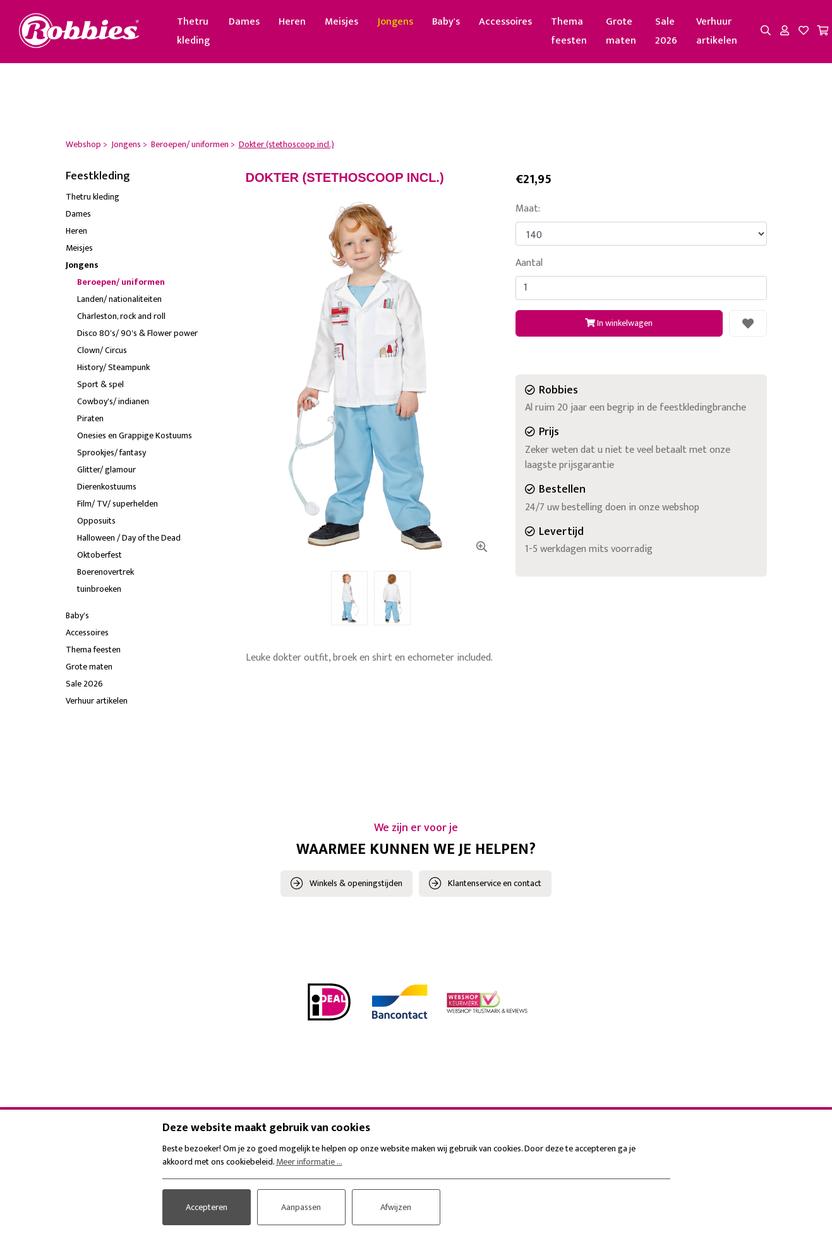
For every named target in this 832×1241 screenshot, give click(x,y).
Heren (292, 21)
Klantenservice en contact (494, 883)
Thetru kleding (193, 31)
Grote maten (621, 31)
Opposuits (96, 520)
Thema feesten (569, 31)
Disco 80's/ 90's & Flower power (137, 333)
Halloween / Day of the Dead (129, 538)
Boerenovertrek (105, 572)
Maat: (527, 209)
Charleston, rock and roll (121, 316)
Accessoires (505, 21)
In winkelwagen (619, 323)
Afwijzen (395, 1207)
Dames (244, 21)
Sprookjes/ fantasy (111, 452)
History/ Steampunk (113, 367)
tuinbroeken (99, 589)
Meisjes (341, 21)
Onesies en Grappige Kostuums (134, 435)
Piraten (90, 418)
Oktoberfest (99, 555)
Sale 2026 (666, 31)
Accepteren (206, 1207)
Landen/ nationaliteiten (119, 299)
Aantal (529, 263)
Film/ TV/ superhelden (117, 503)
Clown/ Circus (102, 350)
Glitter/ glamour (106, 469)
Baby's (446, 21)
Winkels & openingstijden (356, 883)
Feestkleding (98, 176)
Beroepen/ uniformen (121, 282)
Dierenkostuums (106, 486)
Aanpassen (301, 1207)
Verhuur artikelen (716, 31)
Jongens (395, 21)
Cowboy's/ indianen (113, 401)
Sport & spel (100, 384)
